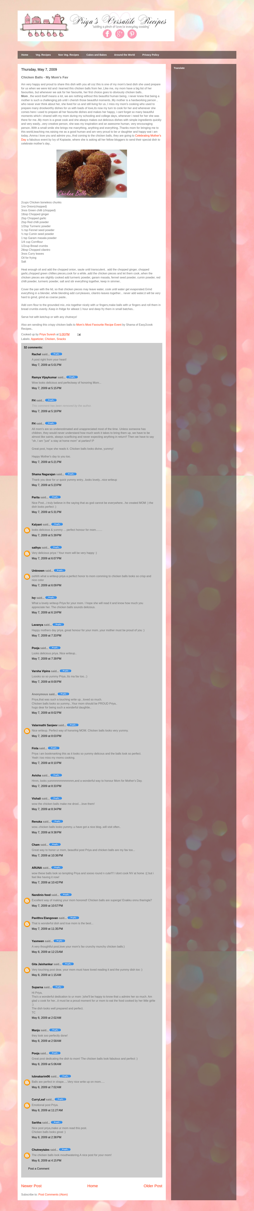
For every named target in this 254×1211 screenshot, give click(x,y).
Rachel (36, 354)
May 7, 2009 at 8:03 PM (46, 735)
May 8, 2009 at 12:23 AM (47, 951)
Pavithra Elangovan (45, 918)
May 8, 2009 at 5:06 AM (46, 1064)
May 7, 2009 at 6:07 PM (46, 558)
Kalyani (37, 524)
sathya (36, 547)
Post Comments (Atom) (53, 1194)
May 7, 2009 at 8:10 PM (46, 762)
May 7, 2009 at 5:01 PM (46, 364)
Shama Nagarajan (43, 474)
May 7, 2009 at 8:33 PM (46, 786)
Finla (35, 748)
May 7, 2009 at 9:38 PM (46, 832)
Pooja (36, 648)
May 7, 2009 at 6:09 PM (46, 585)
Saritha (36, 1122)
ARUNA (37, 867)
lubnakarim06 (41, 1076)
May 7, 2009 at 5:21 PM (46, 461)
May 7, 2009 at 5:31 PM (46, 512)
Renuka (37, 821)
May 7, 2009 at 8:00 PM (46, 681)
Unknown (38, 570)
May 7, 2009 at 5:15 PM (46, 388)
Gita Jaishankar (42, 964)
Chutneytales (40, 1149)
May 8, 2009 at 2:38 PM (46, 1137)
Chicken (50, 338)
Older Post (153, 1186)
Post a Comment (38, 1168)
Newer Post (31, 1186)
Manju (36, 1030)
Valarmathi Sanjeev (45, 725)
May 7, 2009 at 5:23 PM (46, 485)
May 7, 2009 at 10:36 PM (47, 855)
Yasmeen (38, 941)
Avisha (36, 775)
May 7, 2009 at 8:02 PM (46, 712)
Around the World (124, 54)
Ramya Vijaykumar (44, 377)
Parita (36, 497)
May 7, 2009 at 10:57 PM (47, 905)
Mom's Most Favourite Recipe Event (98, 324)
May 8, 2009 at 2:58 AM (46, 1040)
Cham (36, 844)
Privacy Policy (150, 54)
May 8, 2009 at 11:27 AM (47, 1110)
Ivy (34, 597)
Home (24, 54)
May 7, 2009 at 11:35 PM (47, 928)
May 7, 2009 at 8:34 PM (46, 809)
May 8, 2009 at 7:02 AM (46, 1087)
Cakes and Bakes (96, 54)
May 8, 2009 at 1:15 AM (46, 974)
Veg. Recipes (43, 54)
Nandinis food (41, 894)
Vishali (36, 798)
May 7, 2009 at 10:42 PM (47, 882)
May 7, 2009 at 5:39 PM (46, 535)
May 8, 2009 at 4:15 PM (46, 1160)
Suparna (37, 987)
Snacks (61, 338)
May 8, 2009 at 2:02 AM (46, 1017)
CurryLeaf (38, 1099)
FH (33, 400)
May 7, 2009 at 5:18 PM (46, 411)
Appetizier (37, 338)
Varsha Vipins (41, 671)
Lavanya (37, 624)
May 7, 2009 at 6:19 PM (46, 612)
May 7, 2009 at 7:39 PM (46, 658)
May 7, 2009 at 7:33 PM (46, 635)
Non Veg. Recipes (68, 54)
